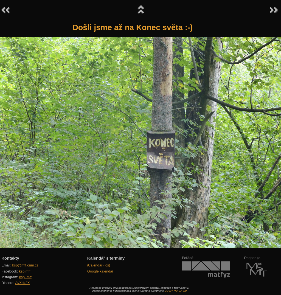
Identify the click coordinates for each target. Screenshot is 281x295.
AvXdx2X (22, 283)
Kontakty (10, 258)
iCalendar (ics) (98, 265)
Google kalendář (100, 271)
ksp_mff (25, 277)
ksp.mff (24, 271)
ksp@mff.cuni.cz (25, 265)
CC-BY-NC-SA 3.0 (175, 290)
